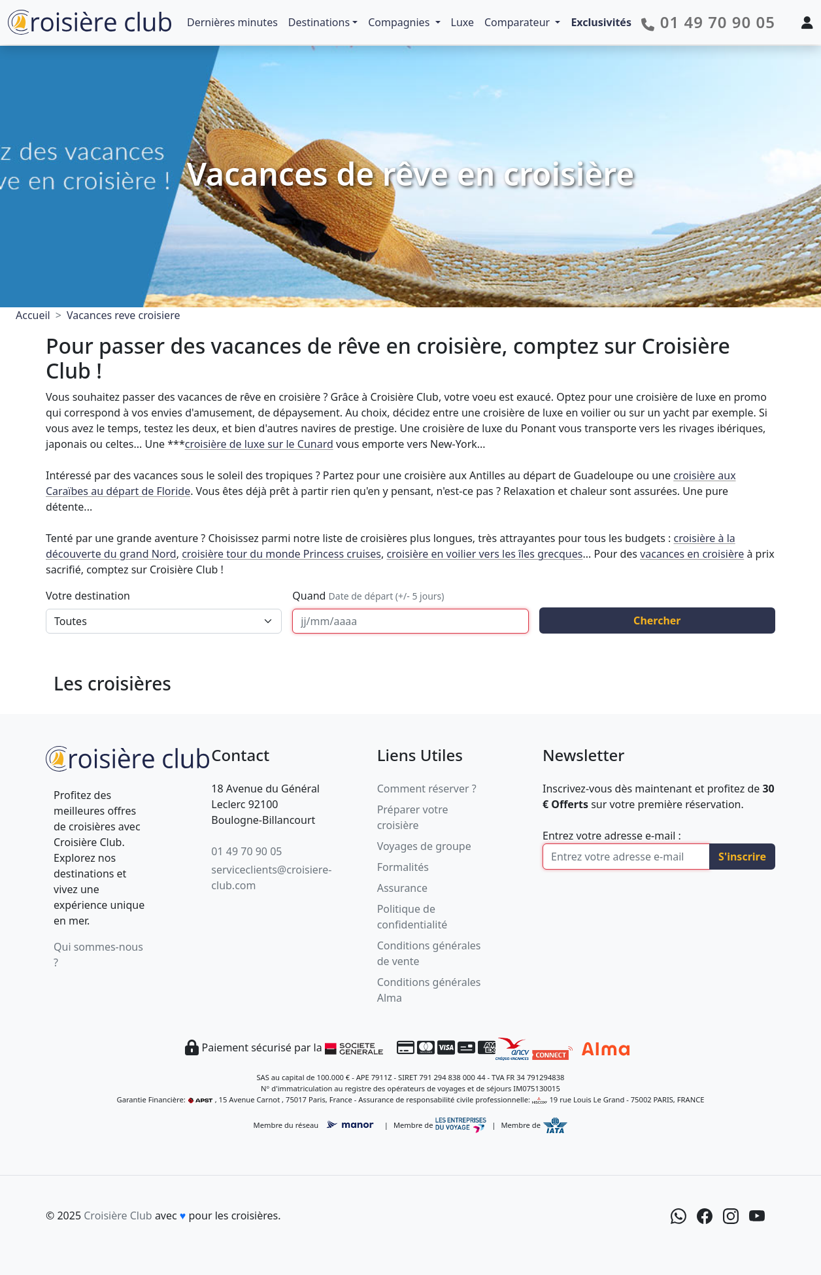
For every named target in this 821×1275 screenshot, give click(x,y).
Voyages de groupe (424, 846)
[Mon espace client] (807, 22)
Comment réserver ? (427, 788)
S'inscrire (742, 856)
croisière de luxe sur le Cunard (259, 444)
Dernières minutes (232, 22)
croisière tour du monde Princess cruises (281, 554)
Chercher (656, 620)
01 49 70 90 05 (246, 851)
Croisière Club (118, 1215)
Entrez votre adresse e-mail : (612, 835)
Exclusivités (601, 22)
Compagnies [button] (400, 22)
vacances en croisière (692, 554)
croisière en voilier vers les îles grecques (484, 554)
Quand (368, 595)
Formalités (403, 867)
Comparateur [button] (518, 22)
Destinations (319, 22)
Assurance (402, 888)
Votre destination (88, 595)
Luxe (462, 22)
